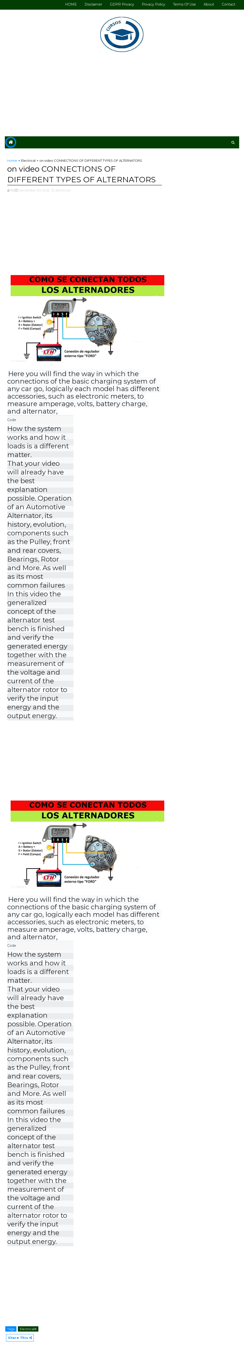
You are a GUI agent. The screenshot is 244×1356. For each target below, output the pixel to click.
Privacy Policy (153, 4)
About (209, 4)
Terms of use (184, 4)
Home (12, 160)
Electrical (28, 160)
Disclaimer (93, 4)
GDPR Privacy (122, 4)
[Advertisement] (122, 95)
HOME (71, 4)
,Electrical (62, 190)
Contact (228, 4)
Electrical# (28, 1329)
